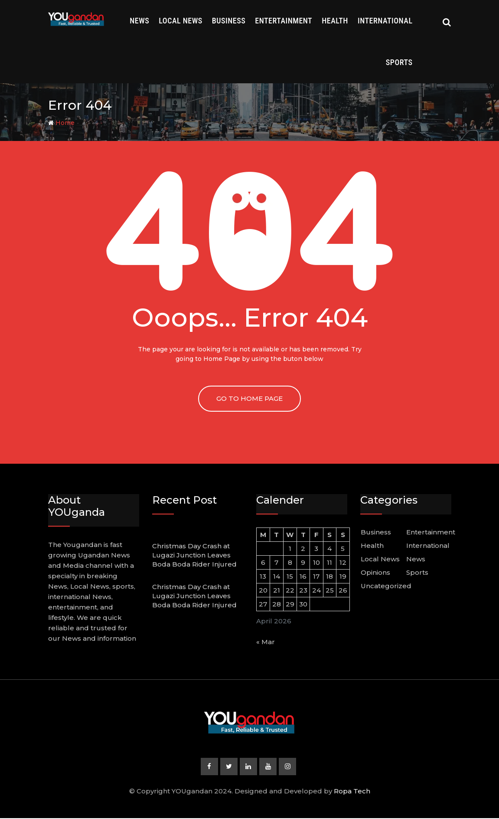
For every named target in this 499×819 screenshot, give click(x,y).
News (139, 20)
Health (335, 20)
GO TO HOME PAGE (249, 398)
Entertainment (283, 20)
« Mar (265, 642)
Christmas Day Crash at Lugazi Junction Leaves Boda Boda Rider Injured (194, 555)
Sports (399, 62)
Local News (180, 20)
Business (228, 20)
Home (61, 123)
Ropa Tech (352, 792)
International (385, 20)
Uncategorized (386, 586)
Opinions (375, 572)
